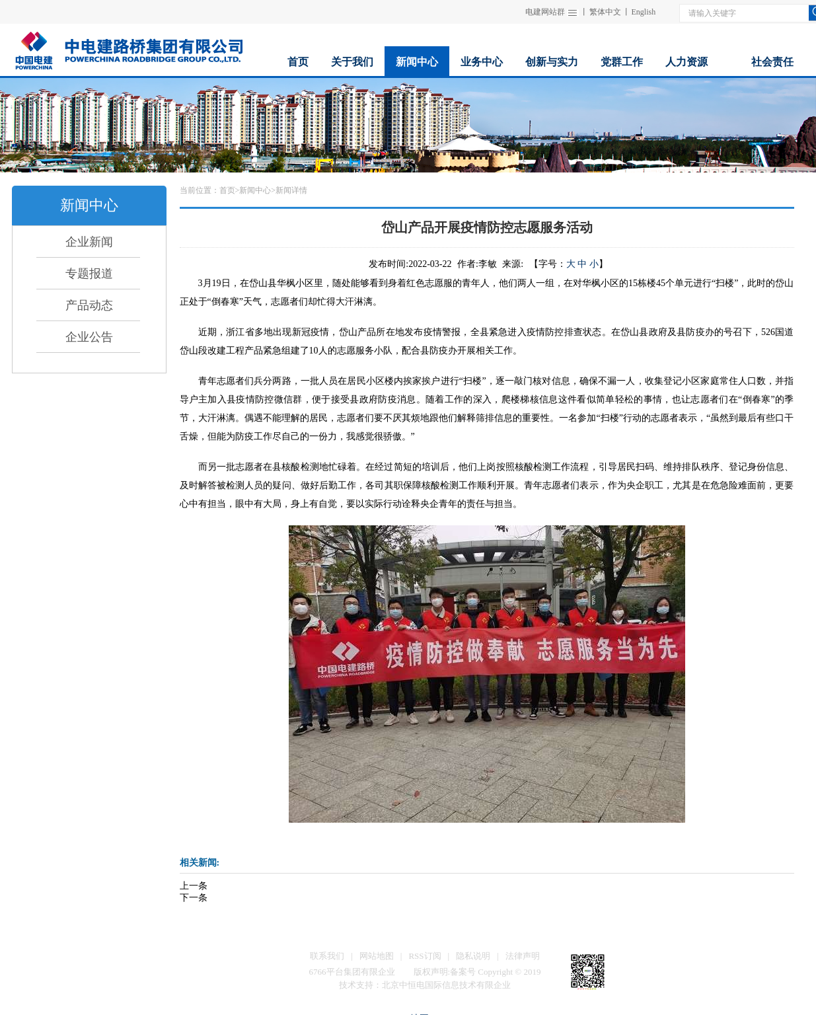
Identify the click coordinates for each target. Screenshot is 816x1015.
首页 (227, 190)
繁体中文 (605, 12)
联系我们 (327, 956)
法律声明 (522, 956)
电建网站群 (545, 12)
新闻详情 (291, 190)
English (644, 12)
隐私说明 (473, 956)
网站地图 (376, 956)
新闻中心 (255, 190)
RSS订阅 (424, 956)
